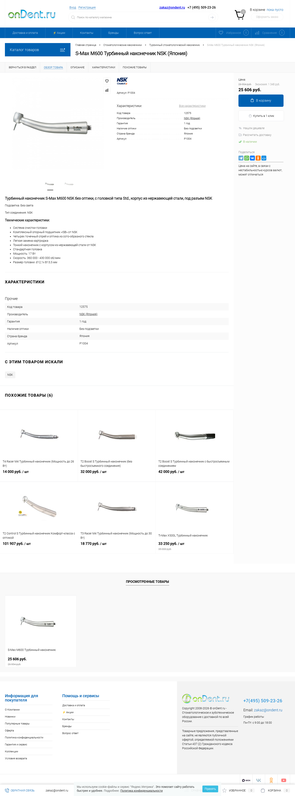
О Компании (12, 707)
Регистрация (87, 7)
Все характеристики (192, 105)
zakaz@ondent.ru (172, 7)
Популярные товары (17, 721)
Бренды (113, 32)
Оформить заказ (267, 16)
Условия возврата (16, 756)
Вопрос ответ (143, 32)
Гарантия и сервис (16, 742)
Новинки (10, 714)
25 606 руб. (41, 659)
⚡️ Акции (59, 32)
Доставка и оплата (25, 32)
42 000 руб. (194, 474)
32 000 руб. (117, 474)
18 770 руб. (117, 546)
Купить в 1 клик (261, 116)
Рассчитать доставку (254, 135)
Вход (72, 7)
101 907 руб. (39, 546)
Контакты (86, 32)
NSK (10, 373)
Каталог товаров (38, 49)
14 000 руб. (39, 474)
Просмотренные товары (147, 580)
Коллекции (11, 749)
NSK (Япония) (192, 118)
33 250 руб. (194, 546)
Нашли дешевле (251, 128)
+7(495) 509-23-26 (262, 698)
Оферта (9, 728)
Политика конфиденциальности (24, 735)
